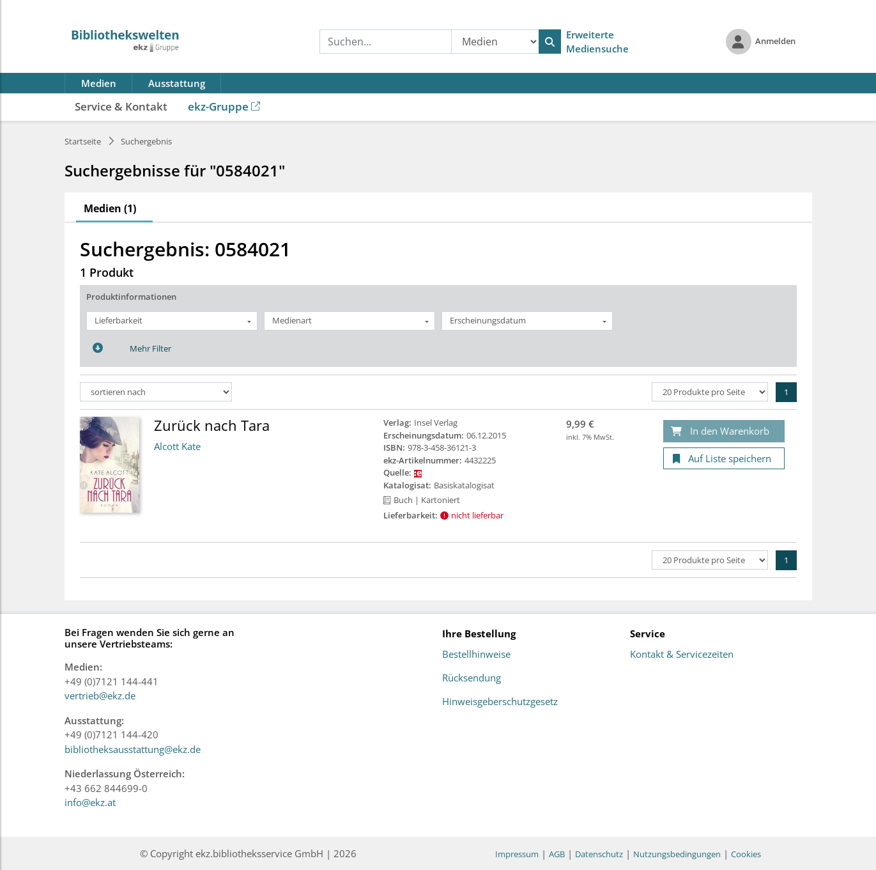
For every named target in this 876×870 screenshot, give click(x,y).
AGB (557, 854)
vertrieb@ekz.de (100, 695)
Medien (98, 83)
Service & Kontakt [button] (121, 106)
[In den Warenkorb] (724, 431)
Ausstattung (176, 83)
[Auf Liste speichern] (724, 458)
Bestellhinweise (476, 654)
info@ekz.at (90, 802)
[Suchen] (550, 41)
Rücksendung (471, 678)
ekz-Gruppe (224, 106)
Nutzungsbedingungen (677, 854)
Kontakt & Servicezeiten (682, 654)
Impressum (517, 854)
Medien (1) (110, 208)
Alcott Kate (177, 446)
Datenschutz (599, 854)
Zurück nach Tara (212, 425)
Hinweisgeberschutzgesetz (500, 701)
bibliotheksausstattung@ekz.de (133, 749)
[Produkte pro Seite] (710, 391)
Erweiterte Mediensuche (597, 42)
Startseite (83, 141)
